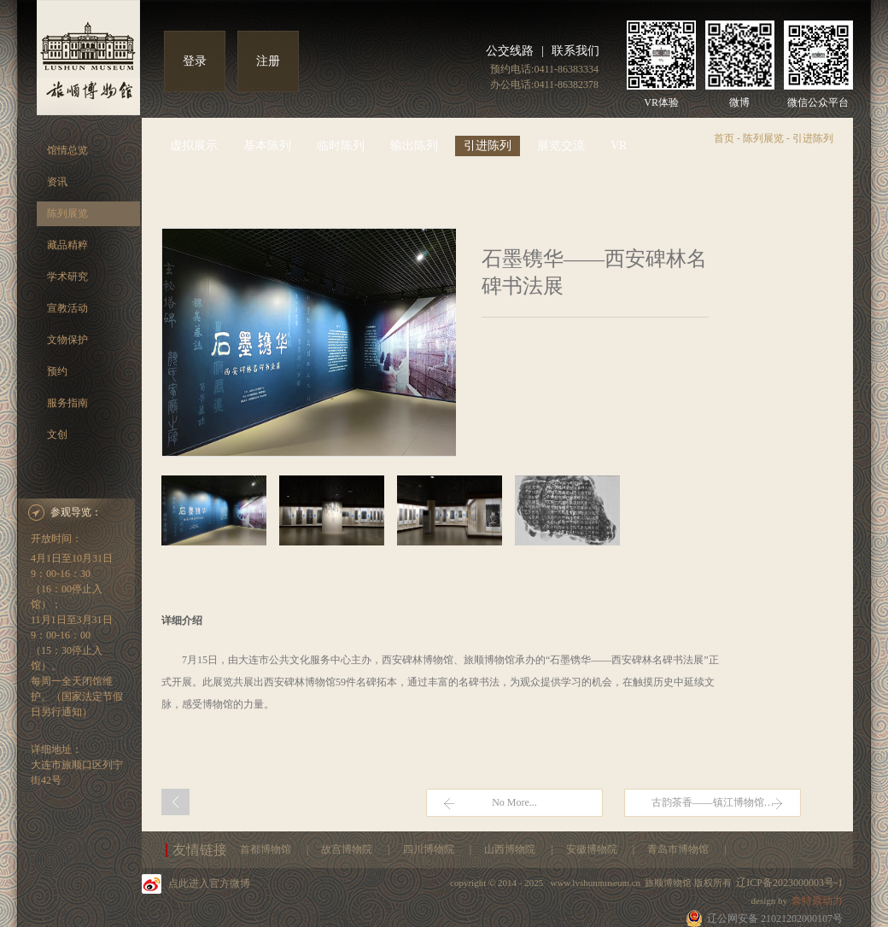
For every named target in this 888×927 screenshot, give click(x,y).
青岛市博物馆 (679, 849)
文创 (57, 434)
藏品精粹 (67, 245)
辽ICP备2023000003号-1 (789, 883)
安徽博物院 (593, 849)
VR (618, 145)
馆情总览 (67, 150)
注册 (268, 61)
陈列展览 (67, 213)
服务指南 (67, 403)
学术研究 (67, 277)
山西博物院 (511, 849)
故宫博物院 (348, 849)
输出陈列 (414, 145)
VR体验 (661, 102)
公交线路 (510, 50)
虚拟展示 (194, 145)
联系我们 (575, 50)
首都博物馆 (267, 849)
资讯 (57, 182)
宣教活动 (67, 308)
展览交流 (561, 145)
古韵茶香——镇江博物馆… (712, 802)
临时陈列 (341, 145)
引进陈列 (487, 145)
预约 (57, 371)
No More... (514, 802)
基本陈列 (267, 145)
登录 (195, 61)
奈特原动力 (817, 901)
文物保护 (67, 340)
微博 (739, 102)
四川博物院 (430, 849)
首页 (724, 138)
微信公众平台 (818, 102)
